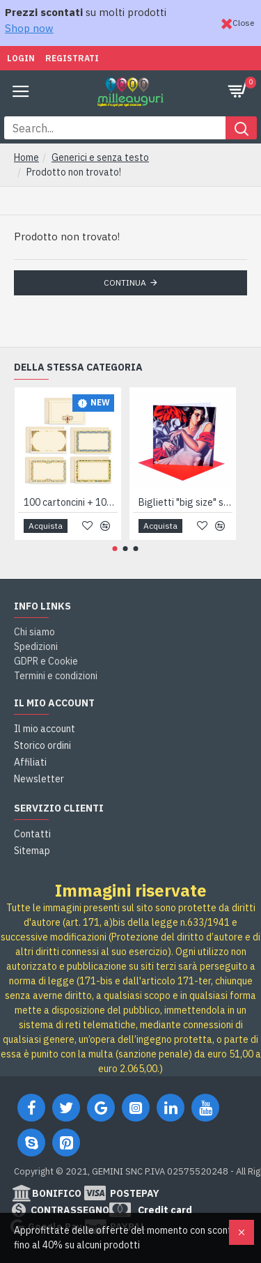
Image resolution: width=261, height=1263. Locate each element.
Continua (125, 282)
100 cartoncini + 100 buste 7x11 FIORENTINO (71, 502)
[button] (115, 548)
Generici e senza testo (100, 157)
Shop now (29, 28)
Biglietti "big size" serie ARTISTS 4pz (185, 502)
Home (26, 157)
